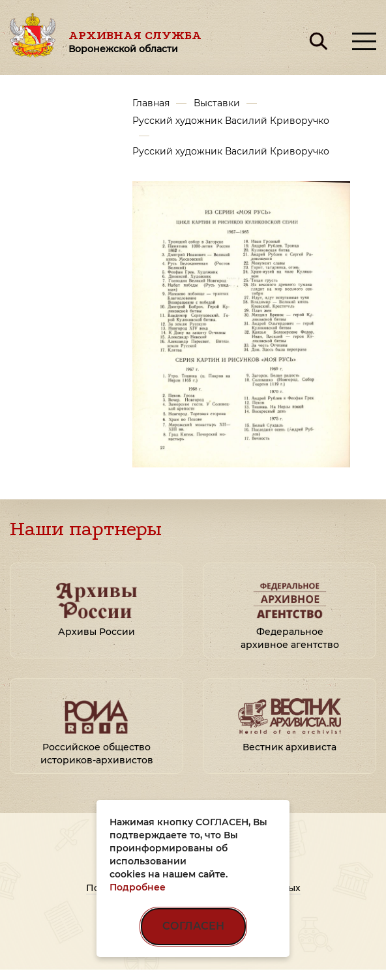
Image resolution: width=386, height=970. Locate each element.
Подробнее (138, 887)
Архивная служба (134, 41)
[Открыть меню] (364, 41)
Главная (151, 103)
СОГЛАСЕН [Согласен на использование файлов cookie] (193, 926)
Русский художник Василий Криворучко (230, 120)
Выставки (217, 103)
